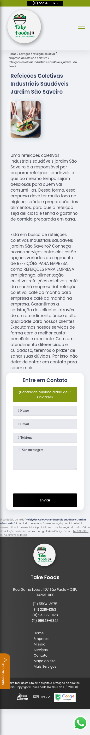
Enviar (45, 500)
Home (39, 633)
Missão (39, 644)
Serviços (41, 649)
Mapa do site (44, 661)
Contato (40, 655)
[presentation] (45, 480)
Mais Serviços (45, 666)
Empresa (41, 638)
